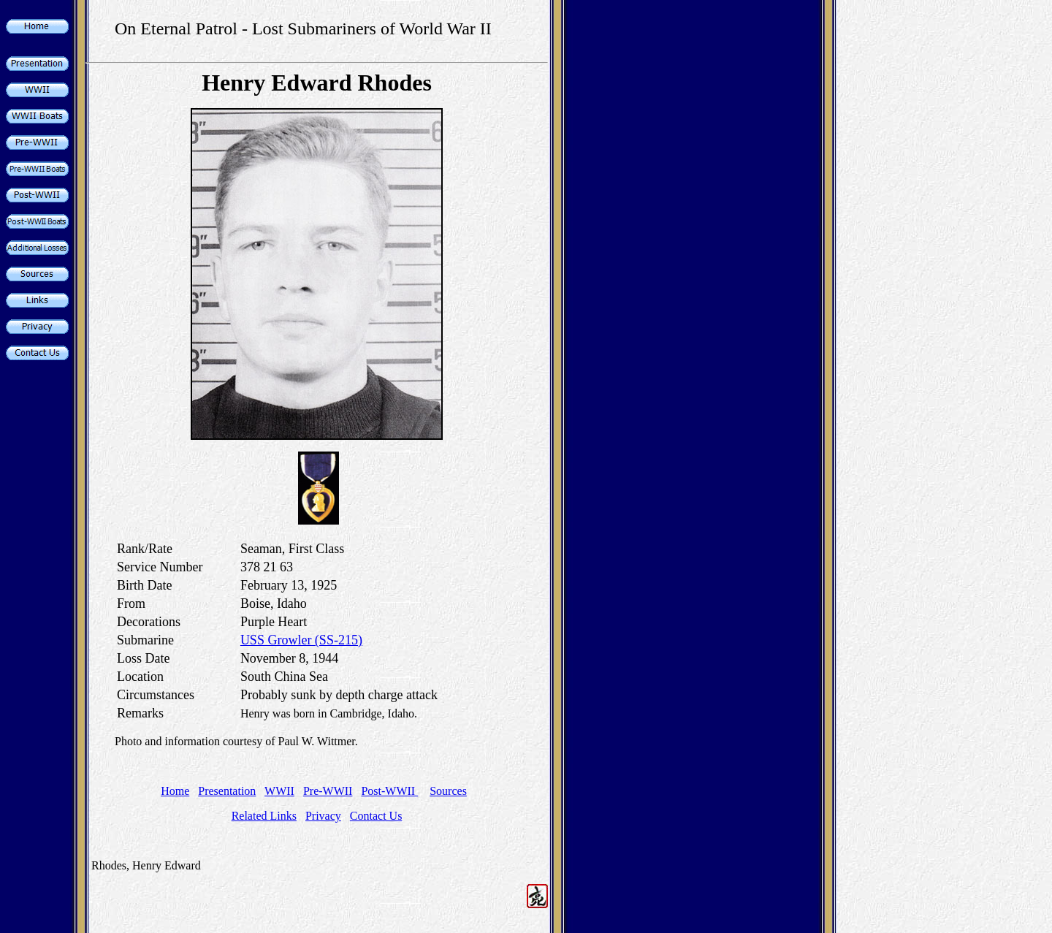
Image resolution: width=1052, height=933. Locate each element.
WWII (279, 791)
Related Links (264, 816)
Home (175, 791)
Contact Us (376, 816)
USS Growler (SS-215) (301, 640)
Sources (448, 791)
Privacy (323, 816)
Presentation (227, 791)
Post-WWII (389, 791)
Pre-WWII (328, 791)
